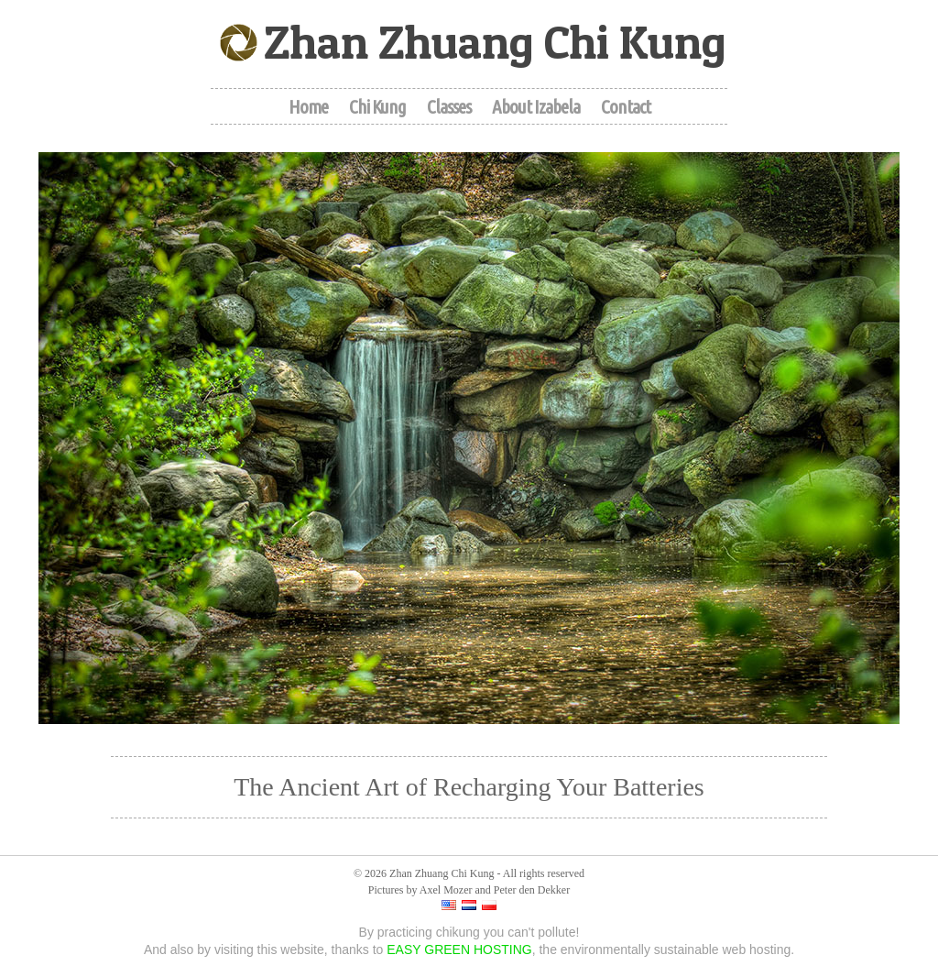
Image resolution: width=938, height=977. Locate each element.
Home (308, 106)
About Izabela (536, 106)
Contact (625, 106)
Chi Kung (377, 106)
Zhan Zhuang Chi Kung (495, 42)
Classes (449, 106)
